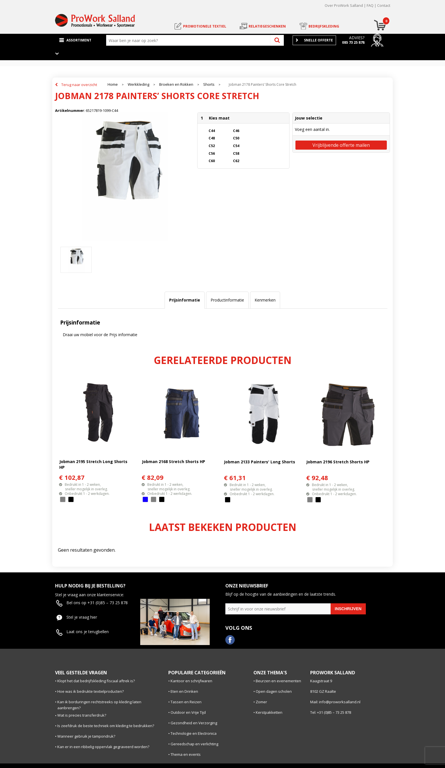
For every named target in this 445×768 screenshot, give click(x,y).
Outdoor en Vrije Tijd (188, 712)
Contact (383, 5)
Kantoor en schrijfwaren (191, 680)
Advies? (356, 37)
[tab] (185, 300)
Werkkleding (138, 84)
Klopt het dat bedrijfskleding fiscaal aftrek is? (96, 680)
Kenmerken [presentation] (265, 300)
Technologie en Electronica (194, 733)
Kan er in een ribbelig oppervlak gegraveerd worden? (103, 746)
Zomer (261, 701)
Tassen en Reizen (186, 701)
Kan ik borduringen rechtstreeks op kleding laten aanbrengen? (99, 704)
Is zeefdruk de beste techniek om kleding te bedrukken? (105, 725)
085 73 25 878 (353, 42)
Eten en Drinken (184, 691)
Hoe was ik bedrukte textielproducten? (90, 691)
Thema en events (186, 754)
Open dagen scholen (274, 691)
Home (113, 84)
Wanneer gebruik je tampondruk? (86, 736)
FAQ (370, 5)
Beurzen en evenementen (278, 680)
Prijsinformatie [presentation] (184, 300)
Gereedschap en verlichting (194, 743)
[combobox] (189, 40)
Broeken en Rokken (176, 84)
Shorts (209, 84)
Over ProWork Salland (344, 5)
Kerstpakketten (269, 712)
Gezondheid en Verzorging (194, 722)
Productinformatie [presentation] (227, 300)
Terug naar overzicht (79, 84)
